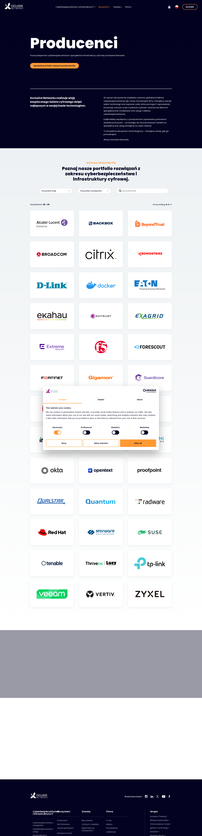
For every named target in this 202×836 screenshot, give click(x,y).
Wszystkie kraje (54, 191)
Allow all (138, 443)
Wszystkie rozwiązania (93, 191)
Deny (64, 443)
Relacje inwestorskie (159, 820)
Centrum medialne (90, 824)
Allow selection (101, 443)
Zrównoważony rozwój (160, 824)
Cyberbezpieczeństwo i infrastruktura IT (75, 7)
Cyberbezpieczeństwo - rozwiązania (43, 824)
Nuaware (154, 831)
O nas (108, 820)
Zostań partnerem (65, 828)
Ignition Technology (159, 828)
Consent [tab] (62, 399)
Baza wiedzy (87, 820)
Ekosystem (104, 7)
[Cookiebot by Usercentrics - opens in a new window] (145, 391)
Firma (128, 7)
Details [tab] (101, 399)
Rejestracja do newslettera (88, 829)
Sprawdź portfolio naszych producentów (54, 65)
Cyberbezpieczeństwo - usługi (43, 830)
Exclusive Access (64, 833)
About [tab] (139, 399)
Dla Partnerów (63, 824)
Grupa (154, 811)
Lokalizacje (111, 832)
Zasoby (117, 7)
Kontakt (190, 7)
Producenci (62, 820)
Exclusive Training (158, 816)
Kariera (109, 824)
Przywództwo (112, 828)
